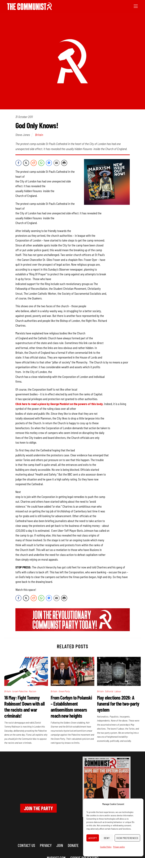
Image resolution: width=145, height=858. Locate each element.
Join (59, 845)
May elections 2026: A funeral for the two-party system (118, 703)
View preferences (127, 838)
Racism (32, 691)
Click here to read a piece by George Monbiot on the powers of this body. (59, 404)
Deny (107, 838)
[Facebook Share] (18, 163)
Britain (39, 135)
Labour (118, 691)
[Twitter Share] (26, 163)
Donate (73, 845)
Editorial (109, 691)
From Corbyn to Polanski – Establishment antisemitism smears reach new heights (71, 706)
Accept (92, 838)
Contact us (26, 845)
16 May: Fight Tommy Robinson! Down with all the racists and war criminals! (24, 706)
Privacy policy (119, 846)
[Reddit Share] (34, 163)
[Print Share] (64, 163)
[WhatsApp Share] (41, 163)
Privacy (46, 845)
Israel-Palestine (19, 691)
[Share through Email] (57, 163)
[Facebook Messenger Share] (49, 163)
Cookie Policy (105, 846)
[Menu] (135, 6)
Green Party (64, 691)
